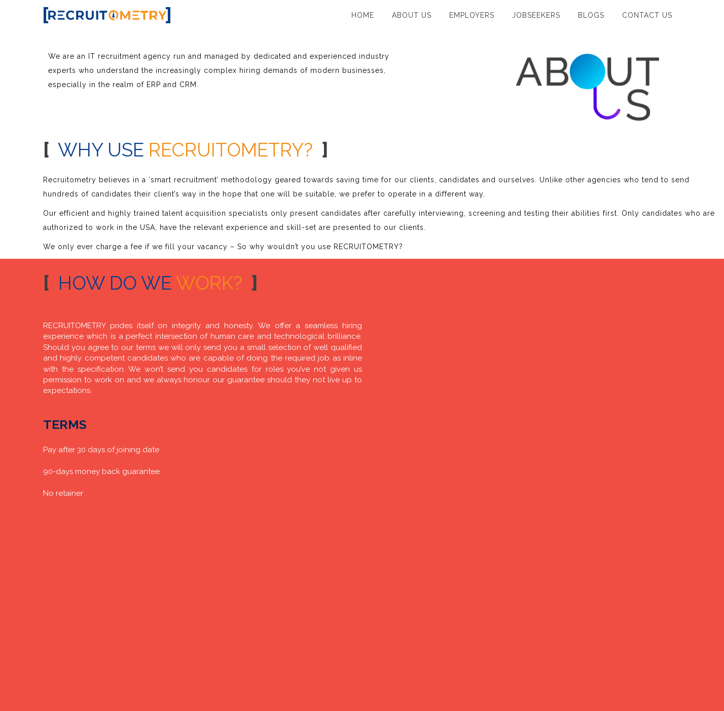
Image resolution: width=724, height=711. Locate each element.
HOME (362, 15)
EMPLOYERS (471, 15)
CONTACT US (647, 15)
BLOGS (591, 15)
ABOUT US (411, 15)
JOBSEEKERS (536, 15)
